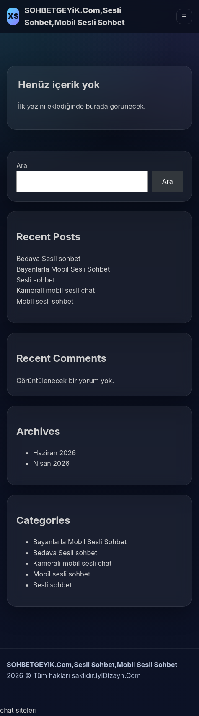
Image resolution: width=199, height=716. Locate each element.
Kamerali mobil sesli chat (55, 290)
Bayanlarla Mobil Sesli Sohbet (63, 269)
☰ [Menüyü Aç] (184, 16)
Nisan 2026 (51, 463)
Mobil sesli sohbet (44, 301)
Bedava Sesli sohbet (48, 258)
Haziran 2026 (54, 453)
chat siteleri (18, 710)
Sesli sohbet (35, 280)
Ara (21, 165)
